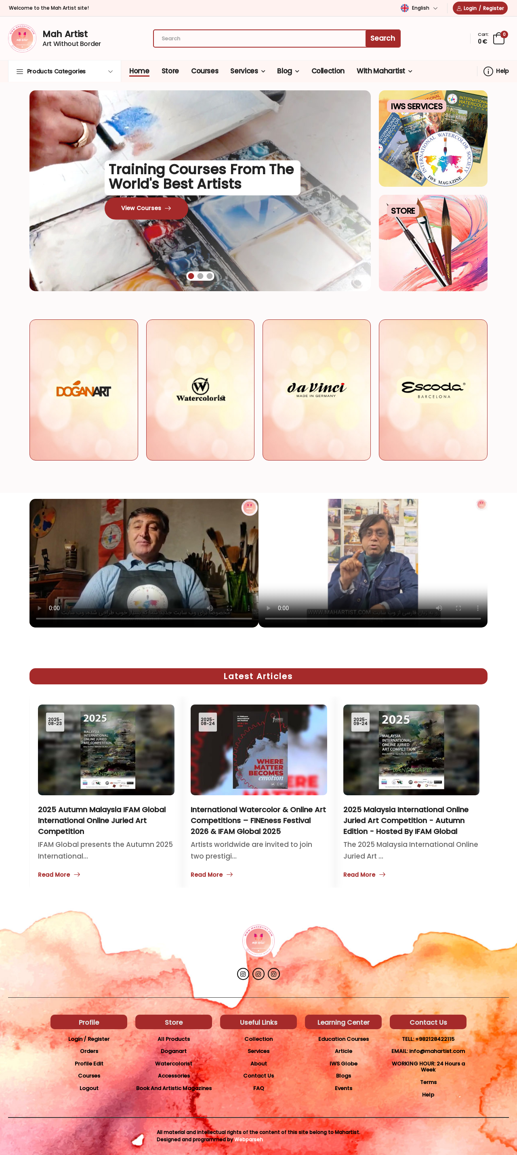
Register (493, 8)
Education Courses (343, 1039)
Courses (205, 71)
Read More (359, 875)
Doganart (174, 1051)
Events (343, 1088)
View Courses (141, 208)
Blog (284, 71)
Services (244, 71)
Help (496, 71)
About (258, 1063)
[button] (64, 71)
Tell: (408, 1039)
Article (343, 1051)
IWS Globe (343, 1063)
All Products (174, 1039)
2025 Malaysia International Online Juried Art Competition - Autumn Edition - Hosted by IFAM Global (406, 820)
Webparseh (248, 1139)
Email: (399, 1051)
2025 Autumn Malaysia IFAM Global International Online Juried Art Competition (102, 820)
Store (170, 71)
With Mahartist (381, 71)
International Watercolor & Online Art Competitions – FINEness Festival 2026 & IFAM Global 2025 (258, 820)
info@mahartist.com (437, 1051)
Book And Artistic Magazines (174, 1088)
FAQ (258, 1088)
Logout (89, 1088)
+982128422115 (434, 1039)
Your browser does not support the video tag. (143, 563)
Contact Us (258, 1076)
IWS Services (416, 106)
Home (139, 71)
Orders (89, 1051)
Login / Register (88, 1039)
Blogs (343, 1076)
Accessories (174, 1076)
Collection (328, 71)
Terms (428, 1082)
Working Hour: (413, 1063)
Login (470, 8)
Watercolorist (173, 1063)
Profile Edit (89, 1063)
